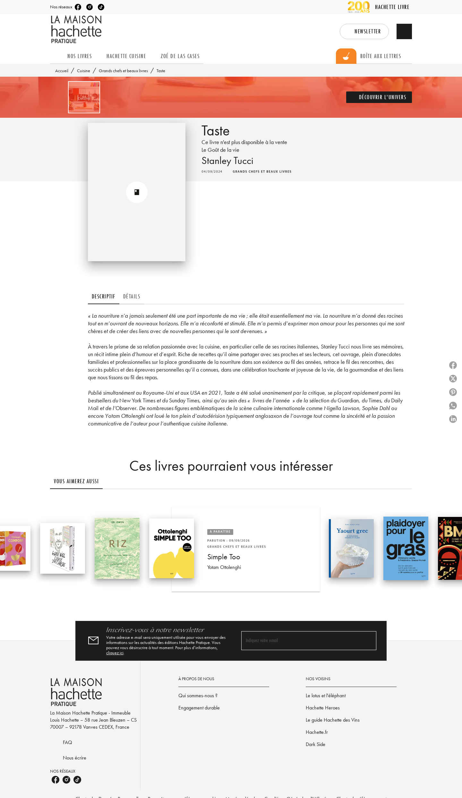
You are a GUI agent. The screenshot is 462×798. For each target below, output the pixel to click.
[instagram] (89, 7)
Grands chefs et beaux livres (123, 70)
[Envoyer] (368, 640)
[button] (364, 31)
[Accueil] (77, 29)
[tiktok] (101, 7)
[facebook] (78, 7)
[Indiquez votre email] (300, 640)
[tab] (57, 56)
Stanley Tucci (227, 160)
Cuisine (83, 70)
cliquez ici (115, 653)
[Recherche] (404, 31)
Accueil (61, 70)
